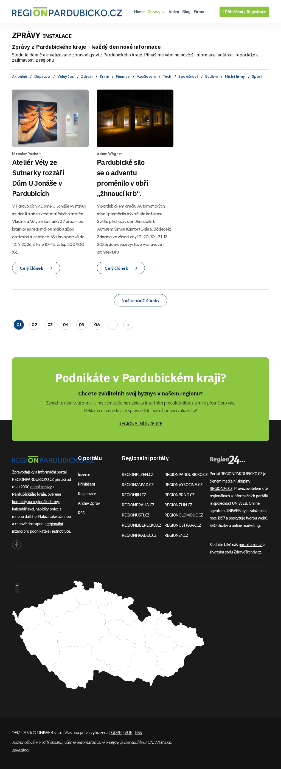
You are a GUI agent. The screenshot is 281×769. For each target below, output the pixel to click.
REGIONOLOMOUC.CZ (183, 515)
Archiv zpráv (89, 503)
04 (65, 324)
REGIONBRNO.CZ (179, 494)
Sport (257, 76)
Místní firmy (235, 76)
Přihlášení (86, 484)
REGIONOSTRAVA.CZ (182, 525)
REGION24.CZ (176, 535)
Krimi (104, 76)
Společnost (188, 76)
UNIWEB (239, 503)
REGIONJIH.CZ (134, 494)
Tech (167, 76)
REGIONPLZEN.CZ (137, 474)
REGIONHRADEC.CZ (139, 535)
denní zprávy (41, 486)
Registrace (256, 12)
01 (18, 324)
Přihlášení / (234, 12)
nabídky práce (46, 509)
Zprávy (156, 11)
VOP (129, 732)
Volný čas (65, 76)
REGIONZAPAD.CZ (138, 484)
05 (81, 324)
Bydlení (211, 76)
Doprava (42, 76)
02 (34, 324)
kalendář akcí (23, 509)
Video (174, 11)
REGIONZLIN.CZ (178, 505)
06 (97, 324)
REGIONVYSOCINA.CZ (183, 484)
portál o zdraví (251, 544)
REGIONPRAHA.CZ (138, 505)
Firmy (199, 11)
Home (139, 11)
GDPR (116, 732)
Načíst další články (140, 300)
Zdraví (86, 76)
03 (50, 324)
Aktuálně (19, 76)
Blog (186, 11)
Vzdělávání (146, 76)
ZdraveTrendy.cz (247, 552)
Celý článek (36, 268)
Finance (122, 76)
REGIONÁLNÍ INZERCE (140, 423)
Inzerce (84, 474)
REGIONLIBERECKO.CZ (141, 525)
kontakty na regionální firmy (35, 501)
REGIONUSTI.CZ (136, 515)
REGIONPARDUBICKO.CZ (186, 474)
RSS (81, 512)
